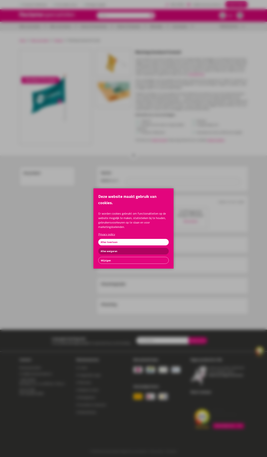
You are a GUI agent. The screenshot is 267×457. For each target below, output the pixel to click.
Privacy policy (106, 234)
